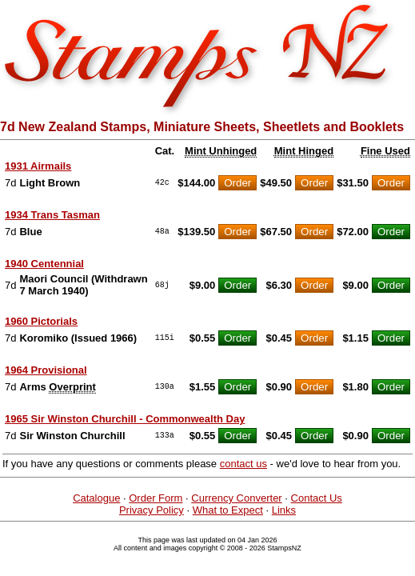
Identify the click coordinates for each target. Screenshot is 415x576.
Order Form (155, 498)
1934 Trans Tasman (52, 215)
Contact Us (316, 498)
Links (284, 510)
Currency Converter (236, 498)
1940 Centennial (44, 264)
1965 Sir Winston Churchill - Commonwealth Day (125, 419)
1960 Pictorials (41, 321)
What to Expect (228, 510)
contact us (243, 464)
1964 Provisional (46, 370)
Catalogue (96, 498)
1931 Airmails (38, 166)
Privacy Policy (151, 510)
